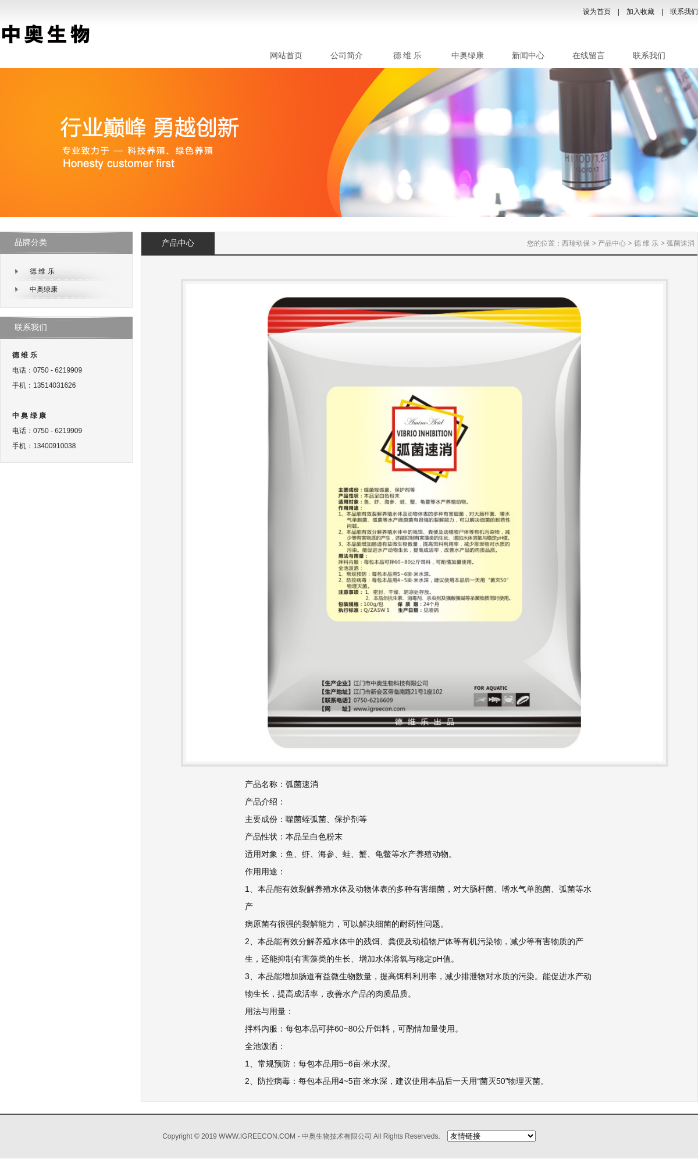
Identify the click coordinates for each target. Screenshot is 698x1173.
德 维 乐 (407, 55)
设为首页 (597, 12)
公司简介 (346, 55)
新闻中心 (528, 55)
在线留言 (588, 55)
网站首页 (286, 55)
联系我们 (684, 12)
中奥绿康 (467, 55)
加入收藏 (640, 12)
